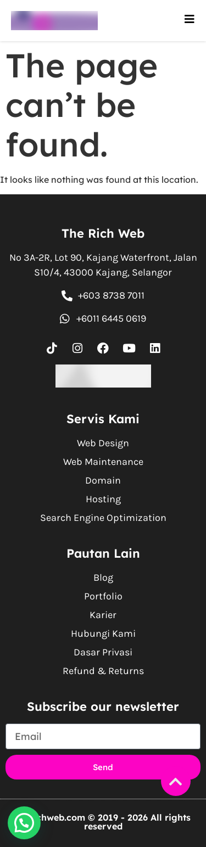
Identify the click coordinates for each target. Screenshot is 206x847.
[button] (24, 822)
